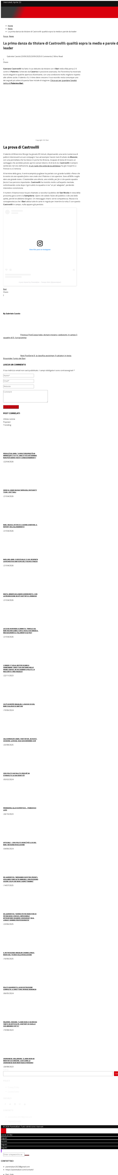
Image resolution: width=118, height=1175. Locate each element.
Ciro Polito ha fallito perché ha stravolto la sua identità (16, 774)
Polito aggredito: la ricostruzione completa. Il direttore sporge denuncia (19, 988)
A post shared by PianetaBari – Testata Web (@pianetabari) (40, 282)
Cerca (5, 1069)
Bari (5, 289)
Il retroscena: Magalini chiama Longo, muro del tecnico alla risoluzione (19, 953)
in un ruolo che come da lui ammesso (45, 166)
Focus (5, 36)
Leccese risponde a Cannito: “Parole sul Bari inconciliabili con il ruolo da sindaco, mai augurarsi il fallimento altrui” (20, 630)
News (11, 36)
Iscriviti (4, 1141)
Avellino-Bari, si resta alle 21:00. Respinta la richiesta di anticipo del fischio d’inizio (20, 560)
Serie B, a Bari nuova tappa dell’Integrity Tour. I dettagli (20, 491)
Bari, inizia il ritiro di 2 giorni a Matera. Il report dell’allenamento (20, 525)
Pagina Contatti (14, 1121)
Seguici (4, 1138)
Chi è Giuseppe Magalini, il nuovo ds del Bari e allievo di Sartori (19, 705)
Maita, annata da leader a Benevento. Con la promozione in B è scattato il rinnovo (20, 595)
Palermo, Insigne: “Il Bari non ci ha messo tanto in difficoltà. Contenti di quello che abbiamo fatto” (20, 1024)
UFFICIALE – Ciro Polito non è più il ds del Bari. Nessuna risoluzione (19, 843)
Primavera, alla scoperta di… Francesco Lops (19, 809)
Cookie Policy (13, 1091)
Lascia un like (6, 1135)
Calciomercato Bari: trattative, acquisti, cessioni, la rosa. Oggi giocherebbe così (20, 740)
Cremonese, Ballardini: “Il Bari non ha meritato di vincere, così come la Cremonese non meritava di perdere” (18, 1060)
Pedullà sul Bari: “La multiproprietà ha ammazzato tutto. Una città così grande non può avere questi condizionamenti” (20, 455)
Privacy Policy (13, 1087)
